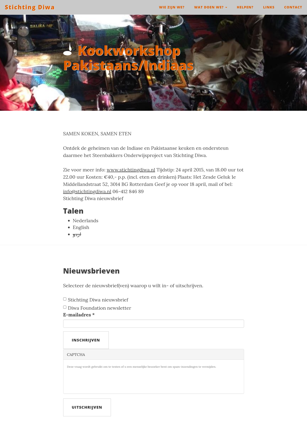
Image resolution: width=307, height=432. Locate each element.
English (81, 227)
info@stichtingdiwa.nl (87, 191)
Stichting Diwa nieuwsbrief (93, 198)
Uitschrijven (87, 407)
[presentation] (103, 380)
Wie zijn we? (171, 7)
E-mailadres (79, 315)
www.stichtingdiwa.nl (131, 170)
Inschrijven (86, 340)
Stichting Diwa (30, 7)
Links (268, 7)
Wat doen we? (210, 7)
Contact (293, 7)
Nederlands (85, 220)
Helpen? (245, 7)
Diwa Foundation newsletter (97, 308)
